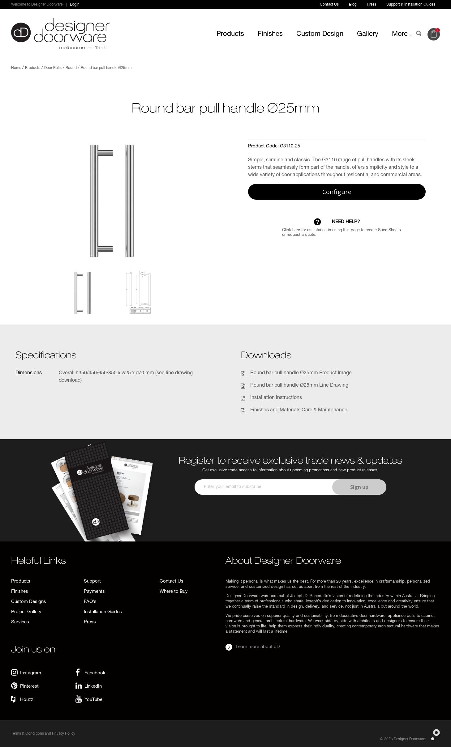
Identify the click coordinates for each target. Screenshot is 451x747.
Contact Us (329, 4)
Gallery (367, 34)
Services (20, 622)
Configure (336, 192)
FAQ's (90, 602)
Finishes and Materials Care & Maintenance (298, 410)
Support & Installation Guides (410, 4)
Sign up (359, 487)
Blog (353, 4)
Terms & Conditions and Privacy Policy (43, 734)
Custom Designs (28, 602)
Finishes (270, 34)
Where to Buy (174, 591)
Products (230, 34)
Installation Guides (103, 612)
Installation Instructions (276, 398)
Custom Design (319, 34)
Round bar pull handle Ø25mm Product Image (301, 373)
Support (92, 581)
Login (74, 4)
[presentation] (290, 513)
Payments (94, 591)
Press (371, 4)
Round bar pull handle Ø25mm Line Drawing (299, 385)
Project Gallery (26, 612)
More (402, 34)
